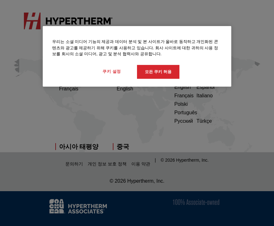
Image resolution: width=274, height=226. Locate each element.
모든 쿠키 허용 (158, 71)
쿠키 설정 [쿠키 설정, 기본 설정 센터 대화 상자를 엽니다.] (111, 71)
